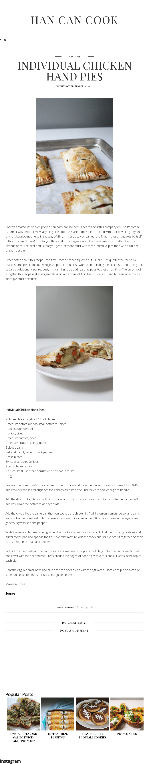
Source (10, 594)
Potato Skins (127, 734)
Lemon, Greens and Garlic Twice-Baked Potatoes (23, 737)
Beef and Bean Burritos (58, 735)
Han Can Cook (74, 19)
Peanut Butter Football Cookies (92, 735)
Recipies (74, 57)
